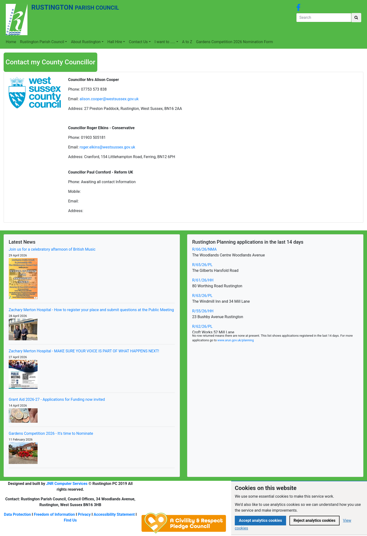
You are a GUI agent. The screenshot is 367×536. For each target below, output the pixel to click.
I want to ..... (165, 42)
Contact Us (138, 42)
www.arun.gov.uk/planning (235, 340)
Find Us (70, 520)
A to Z (187, 42)
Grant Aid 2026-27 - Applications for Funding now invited (57, 399)
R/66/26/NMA (204, 249)
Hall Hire (114, 42)
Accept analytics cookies (260, 520)
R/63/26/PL (202, 295)
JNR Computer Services (67, 483)
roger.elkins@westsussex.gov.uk (107, 147)
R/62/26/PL (202, 326)
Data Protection (17, 514)
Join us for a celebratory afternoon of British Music (52, 249)
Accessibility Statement (114, 514)
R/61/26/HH (202, 280)
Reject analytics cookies (314, 520)
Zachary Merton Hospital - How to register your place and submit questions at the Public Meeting (91, 310)
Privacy (84, 514)
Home (11, 42)
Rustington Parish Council (42, 42)
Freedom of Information (54, 514)
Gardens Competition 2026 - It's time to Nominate (51, 433)
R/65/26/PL (202, 264)
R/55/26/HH (202, 311)
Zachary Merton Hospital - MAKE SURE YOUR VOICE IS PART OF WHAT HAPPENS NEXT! (84, 351)
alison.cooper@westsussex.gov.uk (109, 99)
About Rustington (86, 42)
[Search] (323, 17)
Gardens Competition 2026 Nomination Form (234, 42)
